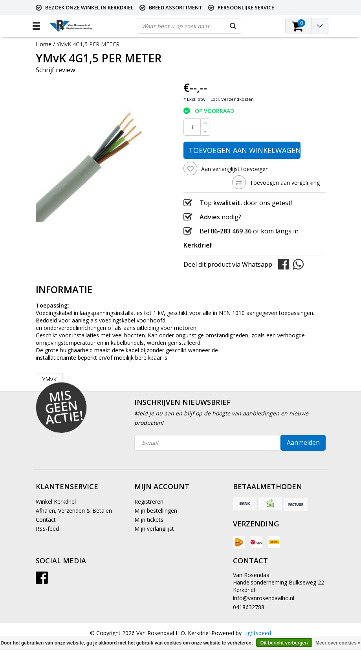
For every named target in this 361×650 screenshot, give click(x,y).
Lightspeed (257, 633)
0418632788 (248, 607)
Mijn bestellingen (155, 510)
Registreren (148, 501)
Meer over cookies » (338, 643)
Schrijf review (55, 70)
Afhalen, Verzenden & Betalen (74, 510)
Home (43, 44)
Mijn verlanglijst (154, 528)
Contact (46, 519)
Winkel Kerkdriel (56, 501)
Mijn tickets (148, 519)
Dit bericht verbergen (284, 643)
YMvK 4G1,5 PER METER (88, 44)
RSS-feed (47, 528)
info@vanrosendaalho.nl (263, 598)
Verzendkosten (237, 99)
